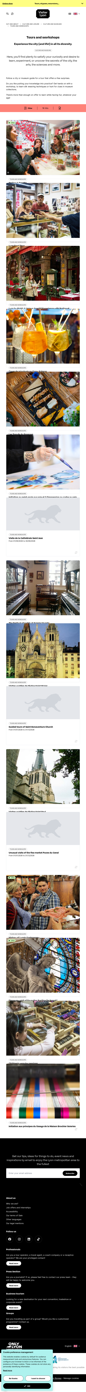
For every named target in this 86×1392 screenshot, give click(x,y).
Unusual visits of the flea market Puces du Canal (34, 852)
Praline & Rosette (18, 182)
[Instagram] (19, 1239)
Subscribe (70, 1173)
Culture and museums (52, 24)
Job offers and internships (18, 1207)
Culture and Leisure (30, 24)
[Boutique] (70, 14)
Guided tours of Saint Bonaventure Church (31, 726)
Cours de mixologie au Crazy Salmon (28, 371)
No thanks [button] (13, 1378)
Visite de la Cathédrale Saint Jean (26, 538)
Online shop (7, 3)
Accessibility (12, 1211)
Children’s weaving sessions (23, 1063)
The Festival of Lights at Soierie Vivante (29, 622)
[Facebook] (9, 1239)
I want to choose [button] (38, 1378)
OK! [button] (27, 1386)
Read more (13, 1263)
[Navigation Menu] (7, 13)
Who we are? (12, 1203)
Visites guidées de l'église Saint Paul (27, 811)
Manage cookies (71, 1378)
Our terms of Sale (14, 1215)
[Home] (43, 13)
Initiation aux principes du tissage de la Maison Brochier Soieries (42, 1126)
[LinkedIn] (28, 1239)
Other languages (13, 1219)
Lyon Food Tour (17, 245)
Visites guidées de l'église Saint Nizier (28, 685)
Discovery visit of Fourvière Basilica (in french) (33, 1000)
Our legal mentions (15, 1223)
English (72, 1346)
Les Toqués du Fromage (21, 434)
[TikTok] (38, 1239)
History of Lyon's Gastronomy (24, 937)
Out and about (12, 24)
